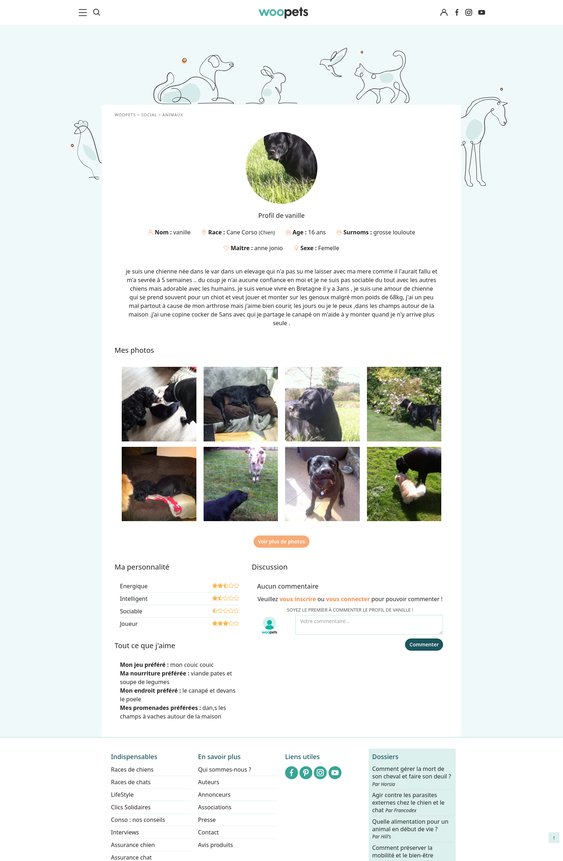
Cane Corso (243, 232)
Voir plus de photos (281, 541)
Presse (207, 820)
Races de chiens (132, 769)
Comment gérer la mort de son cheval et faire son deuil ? (411, 776)
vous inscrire (297, 599)
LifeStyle (122, 795)
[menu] (84, 12)
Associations (215, 807)
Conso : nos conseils (138, 820)
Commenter (424, 644)
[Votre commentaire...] (369, 625)
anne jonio (268, 248)
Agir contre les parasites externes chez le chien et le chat (408, 803)
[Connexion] (444, 13)
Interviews (125, 832)
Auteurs (208, 782)
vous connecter (348, 599)
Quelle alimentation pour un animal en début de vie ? (410, 829)
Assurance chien (133, 845)
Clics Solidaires (131, 807)
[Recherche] (96, 12)
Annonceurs (214, 795)
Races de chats (130, 782)
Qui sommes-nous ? (224, 769)
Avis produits (215, 845)
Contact (208, 832)
